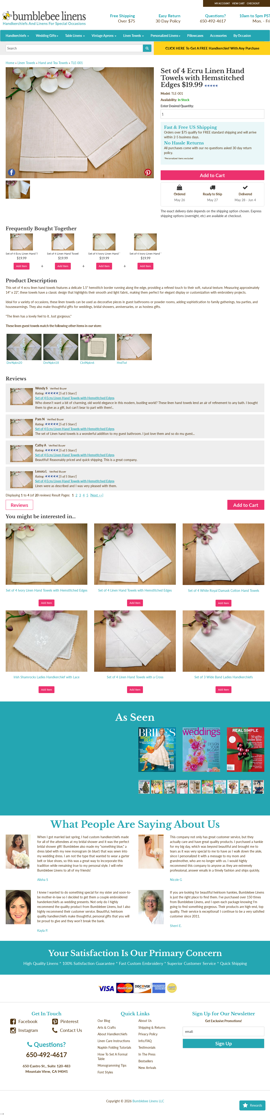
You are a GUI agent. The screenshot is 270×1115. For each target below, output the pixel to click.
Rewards (252, 1105)
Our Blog (104, 1021)
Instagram (24, 1030)
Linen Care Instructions (114, 1041)
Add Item (21, 266)
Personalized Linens (165, 35)
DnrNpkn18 (60, 349)
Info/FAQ (145, 1041)
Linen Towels (133, 35)
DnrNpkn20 (24, 349)
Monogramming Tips (112, 1065)
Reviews (19, 505)
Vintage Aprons (104, 35)
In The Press (146, 1054)
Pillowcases (195, 35)
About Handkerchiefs (112, 1034)
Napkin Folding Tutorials (114, 1047)
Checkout (253, 3)
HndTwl (134, 349)
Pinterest (65, 1021)
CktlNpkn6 (97, 349)
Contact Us (67, 1030)
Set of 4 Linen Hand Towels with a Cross (135, 677)
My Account (222, 3)
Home (10, 63)
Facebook (23, 1021)
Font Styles (105, 1072)
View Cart (238, 3)
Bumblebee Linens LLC (148, 1101)
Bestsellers (145, 1061)
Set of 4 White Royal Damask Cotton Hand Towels (223, 590)
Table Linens (75, 35)
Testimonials (146, 1047)
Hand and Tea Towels (53, 63)
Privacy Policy (147, 1034)
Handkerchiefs (17, 35)
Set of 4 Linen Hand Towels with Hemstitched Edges (135, 590)
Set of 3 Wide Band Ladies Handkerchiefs (223, 677)
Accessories (218, 35)
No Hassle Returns (184, 143)
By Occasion (242, 35)
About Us (145, 1021)
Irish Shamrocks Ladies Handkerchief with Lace (46, 677)
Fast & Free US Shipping (190, 127)
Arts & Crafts (107, 1027)
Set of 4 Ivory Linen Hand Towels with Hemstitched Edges (46, 590)
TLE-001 (77, 63)
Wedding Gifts (47, 35)
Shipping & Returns (151, 1027)
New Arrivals (147, 1068)
